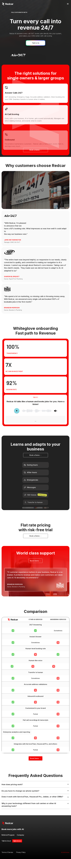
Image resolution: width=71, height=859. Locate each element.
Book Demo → (35, 561)
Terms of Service (7, 852)
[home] (8, 4)
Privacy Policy (20, 852)
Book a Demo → (36, 150)
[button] (67, 4)
